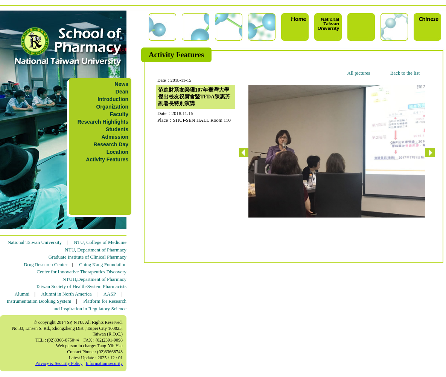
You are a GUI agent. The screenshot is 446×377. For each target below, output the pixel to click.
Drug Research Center (45, 264)
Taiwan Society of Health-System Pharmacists (81, 286)
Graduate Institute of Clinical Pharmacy (87, 257)
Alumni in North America (66, 294)
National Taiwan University (35, 242)
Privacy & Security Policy (59, 363)
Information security (104, 363)
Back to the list (405, 73)
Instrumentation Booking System (38, 301)
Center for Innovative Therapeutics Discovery (81, 271)
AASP (110, 294)
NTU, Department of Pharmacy (95, 250)
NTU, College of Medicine (100, 242)
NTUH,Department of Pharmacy (94, 279)
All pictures (358, 73)
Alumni (22, 294)
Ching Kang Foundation (102, 264)
